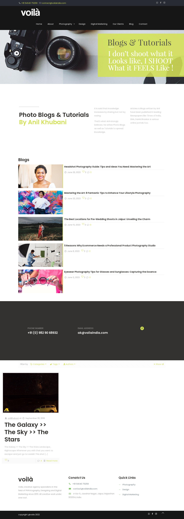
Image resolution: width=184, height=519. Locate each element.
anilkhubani (13, 418)
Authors (69, 364)
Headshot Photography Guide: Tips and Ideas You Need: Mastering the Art (107, 166)
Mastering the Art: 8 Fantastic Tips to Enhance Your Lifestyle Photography (107, 193)
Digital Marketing (130, 494)
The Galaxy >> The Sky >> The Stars (26, 432)
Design (125, 489)
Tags (55, 364)
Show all (158, 364)
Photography (128, 484)
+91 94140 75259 (29, 3)
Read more (52, 460)
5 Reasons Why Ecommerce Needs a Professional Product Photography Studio (110, 245)
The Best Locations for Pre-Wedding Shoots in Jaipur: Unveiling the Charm (107, 219)
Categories (38, 364)
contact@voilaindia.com (54, 3)
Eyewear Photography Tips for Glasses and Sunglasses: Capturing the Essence (110, 271)
